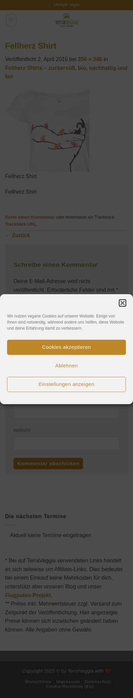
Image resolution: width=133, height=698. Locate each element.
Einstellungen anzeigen (66, 384)
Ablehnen (66, 365)
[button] (122, 303)
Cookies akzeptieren (66, 347)
